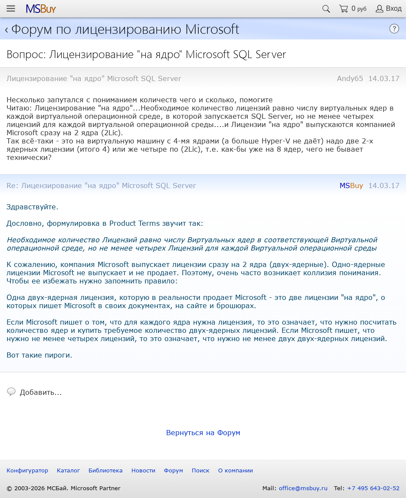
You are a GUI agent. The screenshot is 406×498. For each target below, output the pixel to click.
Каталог (68, 470)
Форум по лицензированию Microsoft (125, 28)
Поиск (201, 470)
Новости (143, 470)
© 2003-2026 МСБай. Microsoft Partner (64, 488)
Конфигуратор (27, 470)
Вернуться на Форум (203, 432)
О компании (235, 470)
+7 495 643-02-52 (373, 488)
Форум (173, 470)
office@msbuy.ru (303, 488)
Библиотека (105, 470)
